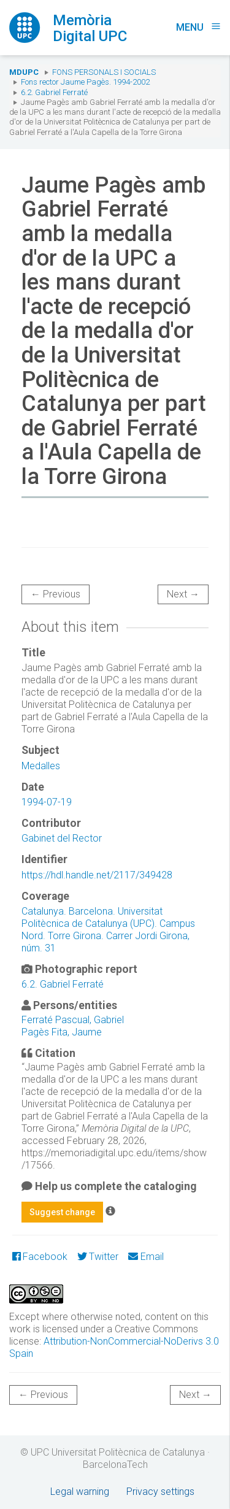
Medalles (40, 766)
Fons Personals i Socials (104, 72)
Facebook (39, 1256)
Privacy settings (160, 1491)
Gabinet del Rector (61, 838)
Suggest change (62, 1212)
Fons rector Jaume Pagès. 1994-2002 (85, 81)
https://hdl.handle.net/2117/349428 (96, 875)
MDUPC (24, 72)
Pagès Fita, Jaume (61, 1032)
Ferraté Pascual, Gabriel (72, 1020)
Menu (198, 27)
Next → (183, 594)
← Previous (55, 594)
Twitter (97, 1256)
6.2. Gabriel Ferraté (54, 92)
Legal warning (79, 1491)
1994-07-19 (46, 802)
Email (145, 1256)
